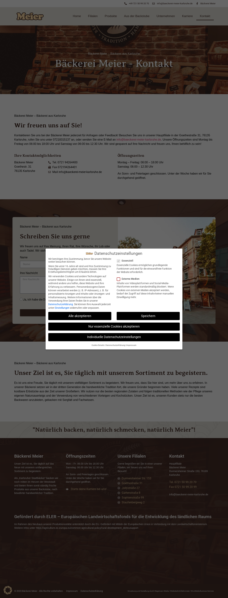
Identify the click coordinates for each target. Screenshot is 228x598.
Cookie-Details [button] (98, 345)
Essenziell (126, 260)
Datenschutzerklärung (60, 304)
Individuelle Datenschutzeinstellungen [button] (114, 337)
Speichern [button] (148, 316)
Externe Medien (129, 278)
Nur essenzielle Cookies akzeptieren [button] (114, 326)
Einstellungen (62, 307)
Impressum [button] (131, 345)
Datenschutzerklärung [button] (115, 345)
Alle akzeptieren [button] (79, 316)
